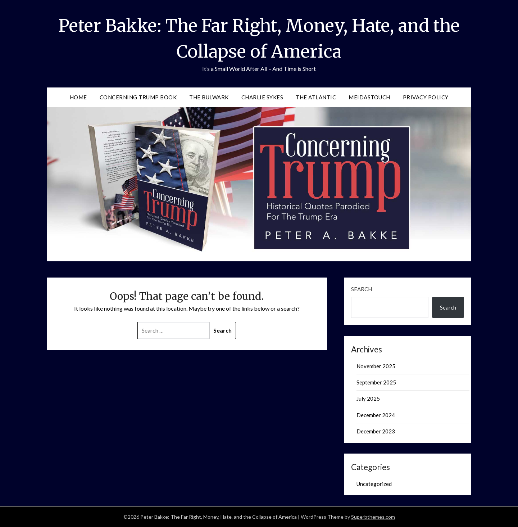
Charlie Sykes (262, 97)
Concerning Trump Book (138, 97)
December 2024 (375, 415)
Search (361, 289)
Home (78, 97)
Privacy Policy (426, 97)
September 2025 (376, 382)
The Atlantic (316, 97)
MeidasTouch (369, 97)
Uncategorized (374, 484)
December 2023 (375, 431)
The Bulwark (209, 97)
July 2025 (368, 398)
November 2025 (375, 366)
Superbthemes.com (373, 517)
